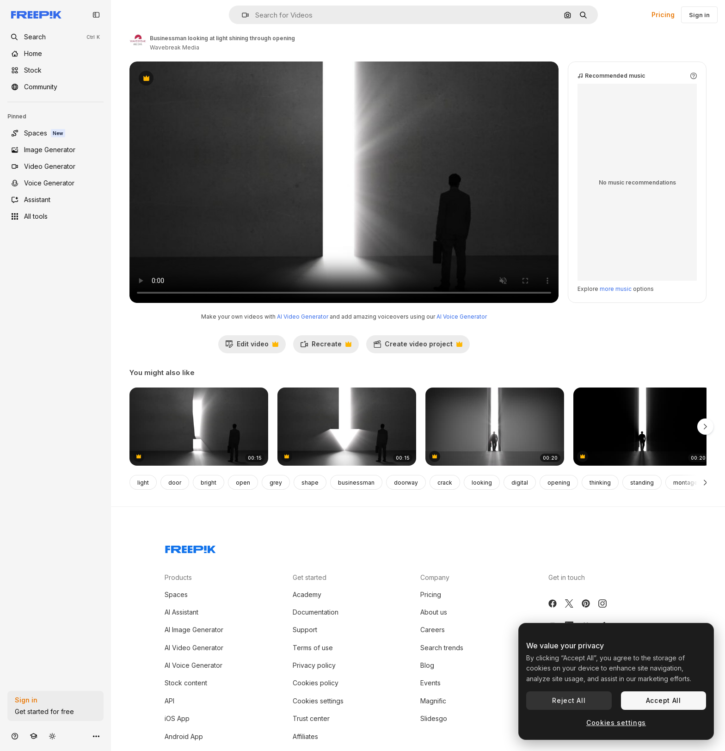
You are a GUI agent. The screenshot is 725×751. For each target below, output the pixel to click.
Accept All (663, 700)
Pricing (663, 14)
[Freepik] (36, 14)
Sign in (699, 14)
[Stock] (55, 70)
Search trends (441, 648)
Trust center (311, 718)
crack (444, 482)
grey (276, 482)
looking (482, 482)
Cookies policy (315, 683)
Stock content (186, 683)
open (243, 482)
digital (519, 482)
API (169, 701)
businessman (356, 482)
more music (616, 288)
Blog (427, 665)
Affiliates (305, 736)
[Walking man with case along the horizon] (494, 427)
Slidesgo (433, 718)
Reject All (568, 700)
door (174, 482)
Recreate (325, 346)
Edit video (251, 346)
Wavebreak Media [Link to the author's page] (174, 47)
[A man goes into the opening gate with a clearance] (642, 427)
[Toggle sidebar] (96, 14)
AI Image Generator (194, 630)
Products (178, 577)
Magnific (433, 701)
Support (305, 630)
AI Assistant (181, 612)
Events (430, 683)
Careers (432, 630)
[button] (241, 15)
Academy (307, 594)
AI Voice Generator (461, 316)
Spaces (176, 594)
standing (642, 482)
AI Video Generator (302, 316)
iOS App (177, 718)
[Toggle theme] (52, 736)
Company (434, 577)
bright (208, 482)
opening (558, 482)
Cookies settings (318, 701)
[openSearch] (55, 37)
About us (433, 612)
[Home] (55, 53)
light (143, 482)
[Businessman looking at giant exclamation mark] (198, 427)
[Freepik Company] (190, 547)
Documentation (315, 612)
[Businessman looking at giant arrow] (346, 427)
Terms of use (313, 648)
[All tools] (55, 216)
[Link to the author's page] (137, 41)
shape (310, 482)
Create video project (417, 346)
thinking (600, 482)
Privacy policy (314, 665)
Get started (309, 577)
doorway (406, 482)
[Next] (705, 482)
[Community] (55, 87)
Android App (184, 736)
